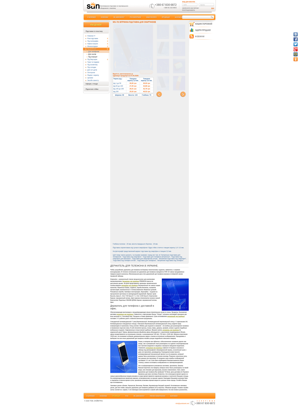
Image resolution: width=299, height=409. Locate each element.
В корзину (146, 72)
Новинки (104, 17)
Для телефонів (93, 52)
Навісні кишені (97, 44)
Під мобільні (97, 49)
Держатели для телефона (130, 281)
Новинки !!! (91, 36)
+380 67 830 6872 (166, 4)
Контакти (178, 17)
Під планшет (92, 57)
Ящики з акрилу (93, 75)
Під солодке (91, 67)
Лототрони (91, 72)
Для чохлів (92, 54)
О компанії (91, 17)
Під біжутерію (97, 59)
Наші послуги (151, 17)
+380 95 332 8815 (170, 8)
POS (126, 396)
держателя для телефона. (125, 314)
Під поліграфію (97, 41)
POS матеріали (135, 17)
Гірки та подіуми (93, 62)
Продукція (166, 17)
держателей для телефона (176, 316)
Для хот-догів (92, 70)
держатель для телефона (170, 330)
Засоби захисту (93, 80)
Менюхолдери (97, 46)
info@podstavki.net (182, 403)
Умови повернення (157, 396)
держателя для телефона (129, 285)
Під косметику (92, 65)
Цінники (90, 78)
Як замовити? (119, 17)
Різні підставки (97, 38)
